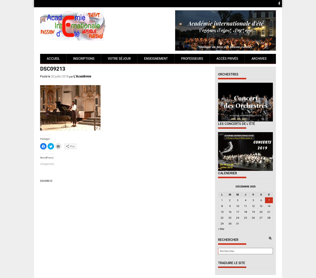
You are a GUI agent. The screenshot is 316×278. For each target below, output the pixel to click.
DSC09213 (46, 180)
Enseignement (156, 59)
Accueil (53, 59)
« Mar (221, 228)
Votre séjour (119, 59)
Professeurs (192, 59)
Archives (259, 59)
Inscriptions (84, 59)
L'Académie (82, 76)
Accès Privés (227, 59)
